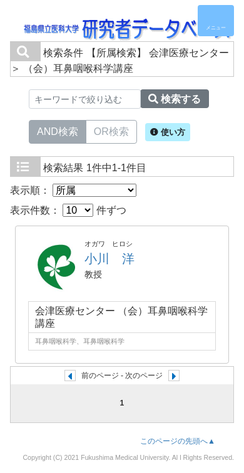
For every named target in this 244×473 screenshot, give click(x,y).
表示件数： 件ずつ (68, 210)
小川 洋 (109, 259)
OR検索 (111, 130)
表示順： (73, 190)
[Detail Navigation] (216, 20)
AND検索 (57, 130)
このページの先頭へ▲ (177, 441)
